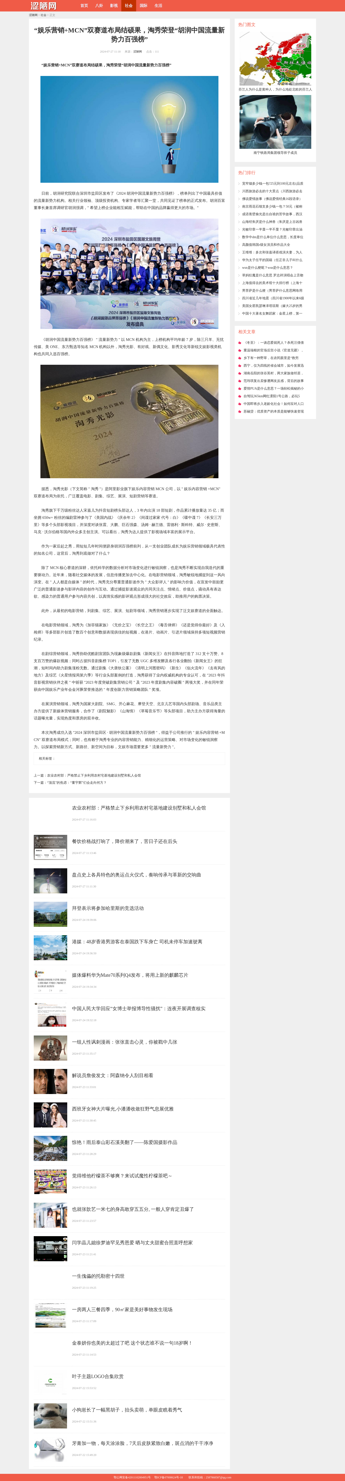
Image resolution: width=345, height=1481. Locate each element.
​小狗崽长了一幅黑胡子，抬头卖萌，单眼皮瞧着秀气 (127, 1409)
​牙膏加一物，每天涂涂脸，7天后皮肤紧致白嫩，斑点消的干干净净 (142, 1443)
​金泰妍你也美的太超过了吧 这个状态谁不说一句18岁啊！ (132, 1343)
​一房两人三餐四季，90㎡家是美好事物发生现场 (122, 1309)
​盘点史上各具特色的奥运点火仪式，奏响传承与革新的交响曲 (136, 874)
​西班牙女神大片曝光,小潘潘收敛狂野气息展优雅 (123, 1108)
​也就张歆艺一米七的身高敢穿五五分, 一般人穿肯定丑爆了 (133, 1209)
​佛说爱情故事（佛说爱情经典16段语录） (272, 199)
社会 (129, 6)
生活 (158, 6)
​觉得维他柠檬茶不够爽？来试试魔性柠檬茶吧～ (122, 1175)
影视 (114, 6)
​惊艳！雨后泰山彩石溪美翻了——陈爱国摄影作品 (124, 1142)
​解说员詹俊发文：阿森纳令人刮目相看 (112, 1075)
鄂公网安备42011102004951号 (132, 1477)
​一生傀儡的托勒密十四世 (98, 1276)
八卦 (99, 6)
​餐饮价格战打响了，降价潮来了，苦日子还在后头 (124, 841)
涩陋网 (33, 15)
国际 (143, 6)
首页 (84, 6)
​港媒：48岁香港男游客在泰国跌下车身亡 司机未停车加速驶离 (137, 941)
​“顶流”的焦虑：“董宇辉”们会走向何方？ (77, 782)
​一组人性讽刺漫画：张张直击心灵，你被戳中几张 (124, 1042)
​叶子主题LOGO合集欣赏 (98, 1376)
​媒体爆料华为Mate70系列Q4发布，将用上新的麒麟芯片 (130, 975)
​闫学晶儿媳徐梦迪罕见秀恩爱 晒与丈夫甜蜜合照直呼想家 (132, 1242)
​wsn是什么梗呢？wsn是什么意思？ (267, 267)
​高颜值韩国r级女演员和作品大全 (266, 245)
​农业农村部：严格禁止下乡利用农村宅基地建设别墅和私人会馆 (94, 775)
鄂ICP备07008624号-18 (168, 1477)
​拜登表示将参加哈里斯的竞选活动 (108, 908)
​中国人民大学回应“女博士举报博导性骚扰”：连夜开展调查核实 (139, 1008)
